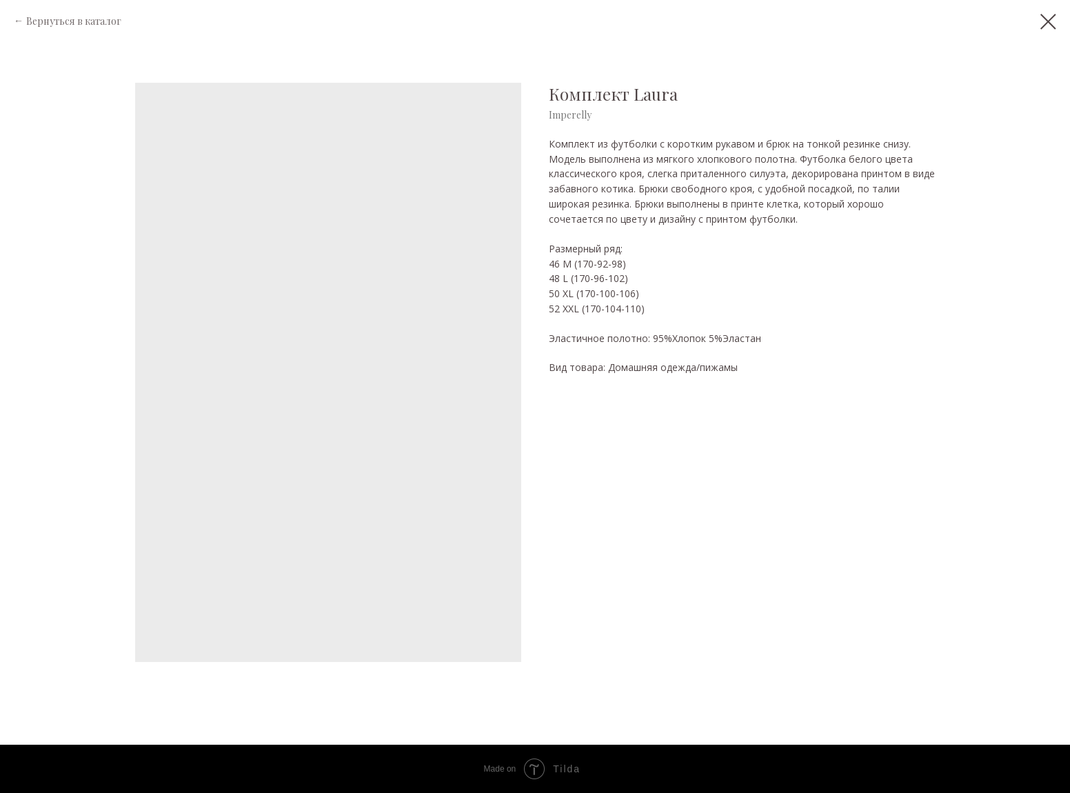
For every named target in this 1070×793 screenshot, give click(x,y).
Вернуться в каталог (73, 21)
